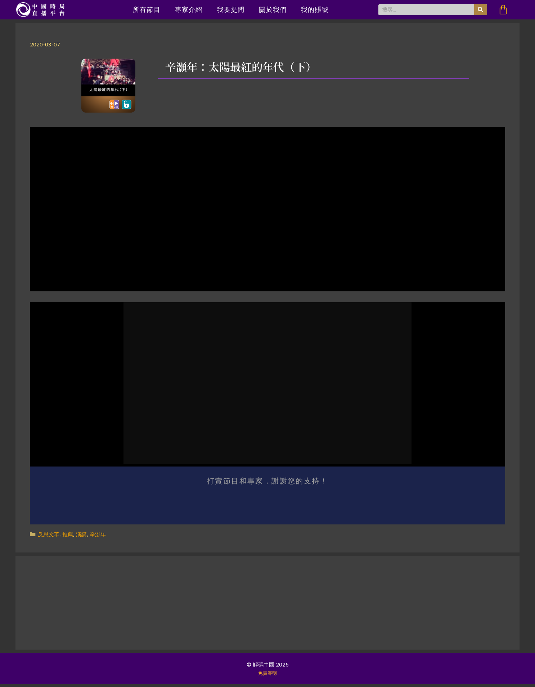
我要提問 (231, 9)
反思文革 (48, 537)
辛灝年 (98, 537)
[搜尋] (480, 9)
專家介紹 (189, 9)
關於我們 (273, 9)
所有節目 (147, 9)
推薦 (67, 537)
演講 (81, 537)
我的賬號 (315, 9)
